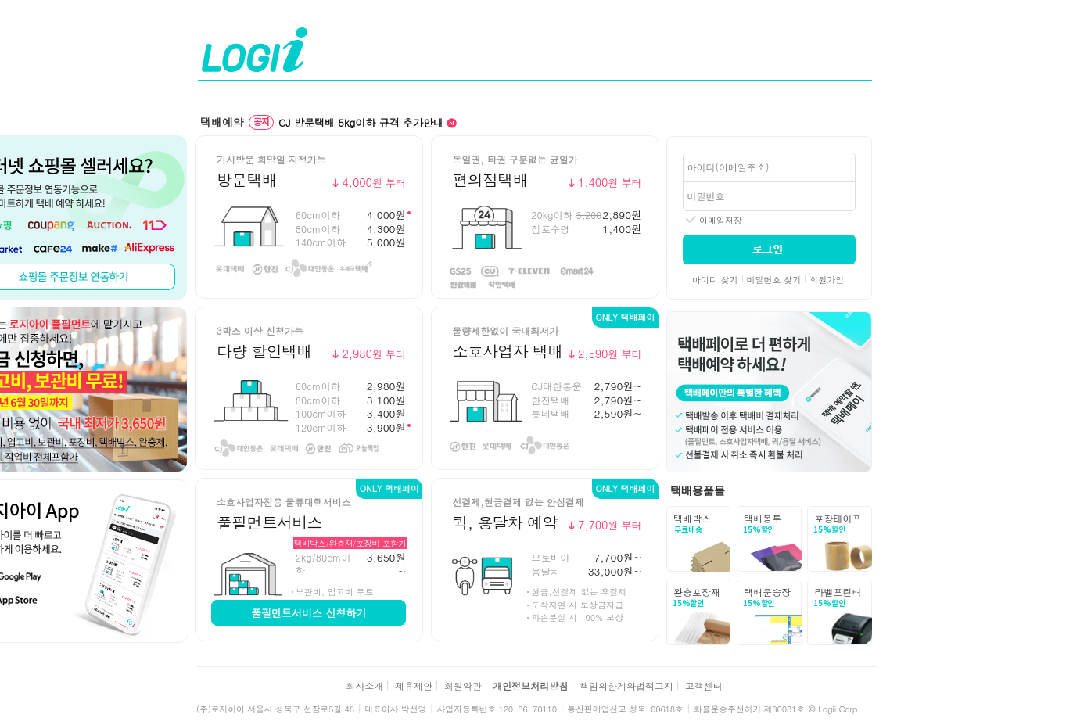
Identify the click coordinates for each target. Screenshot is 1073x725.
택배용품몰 (697, 491)
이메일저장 (720, 220)
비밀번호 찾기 (774, 279)
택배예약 (222, 122)
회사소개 (364, 685)
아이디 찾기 (715, 279)
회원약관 (463, 685)
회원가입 (826, 279)
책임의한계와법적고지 (626, 685)
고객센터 (704, 685)
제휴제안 (413, 685)
